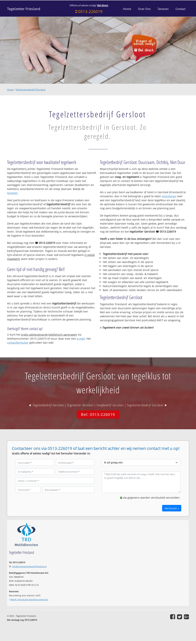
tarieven (12, 193)
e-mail (81, 338)
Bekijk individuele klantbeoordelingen (29, 599)
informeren (169, 196)
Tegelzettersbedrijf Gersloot (30, 89)
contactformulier (18, 342)
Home (10, 89)
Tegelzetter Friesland (23, 8)
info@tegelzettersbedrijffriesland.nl (29, 566)
